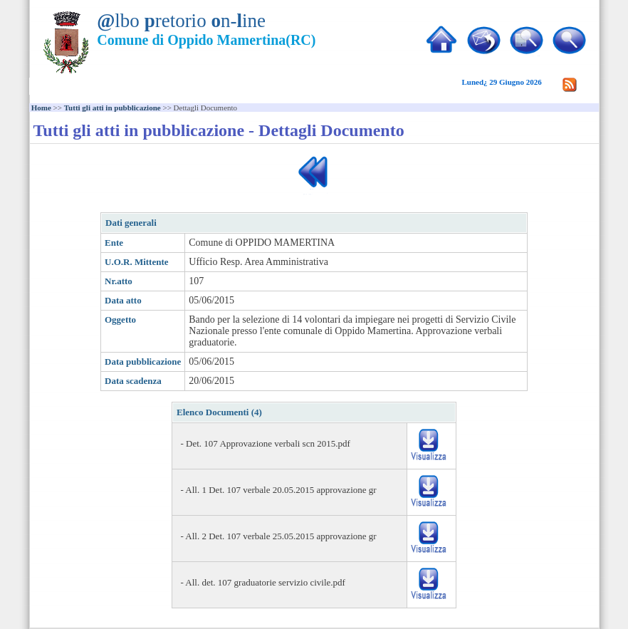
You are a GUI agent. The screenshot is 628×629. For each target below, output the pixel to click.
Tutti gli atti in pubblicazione (112, 107)
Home (41, 107)
